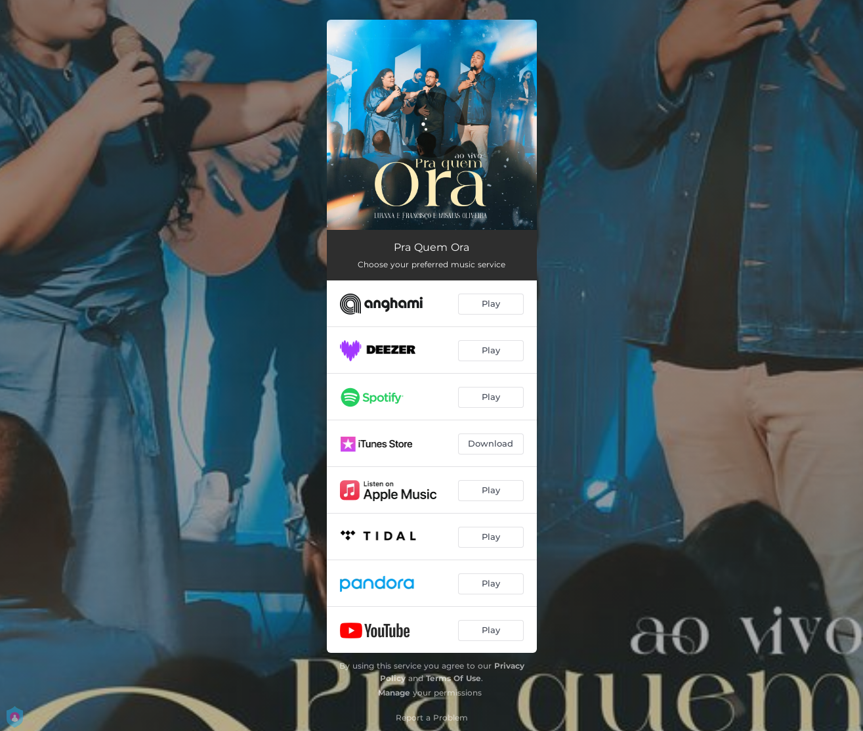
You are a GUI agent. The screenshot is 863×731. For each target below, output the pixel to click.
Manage (394, 693)
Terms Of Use (453, 678)
